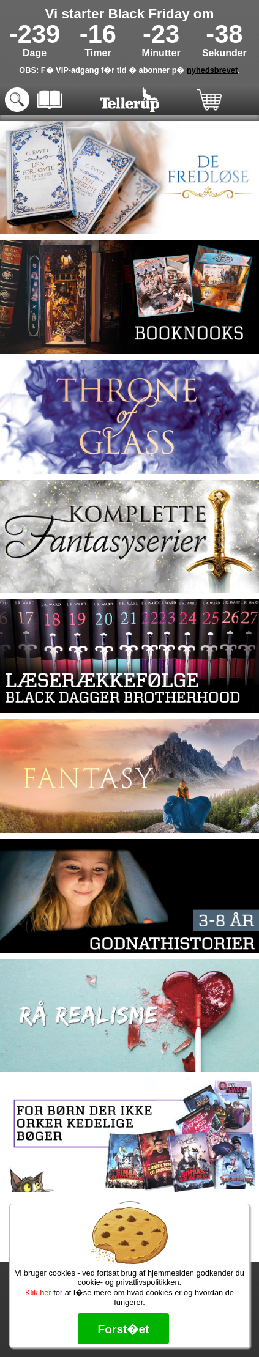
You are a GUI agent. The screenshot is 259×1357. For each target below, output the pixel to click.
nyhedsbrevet (212, 70)
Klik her (38, 1292)
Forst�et (123, 1329)
